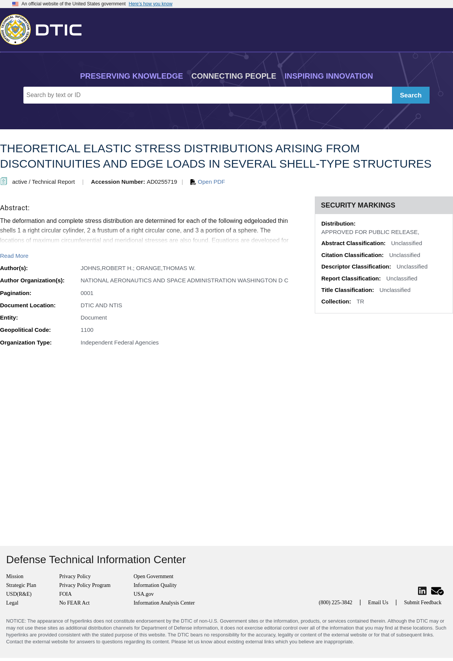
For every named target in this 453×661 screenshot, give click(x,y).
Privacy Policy (75, 576)
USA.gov (144, 594)
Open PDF (207, 181)
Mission (14, 576)
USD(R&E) (18, 594)
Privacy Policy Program (85, 585)
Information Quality (155, 585)
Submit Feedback (422, 602)
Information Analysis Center (164, 603)
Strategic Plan (21, 585)
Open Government (154, 576)
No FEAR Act (74, 603)
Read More (14, 255)
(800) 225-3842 (335, 602)
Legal (12, 603)
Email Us (378, 602)
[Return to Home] (44, 28)
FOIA (65, 594)
